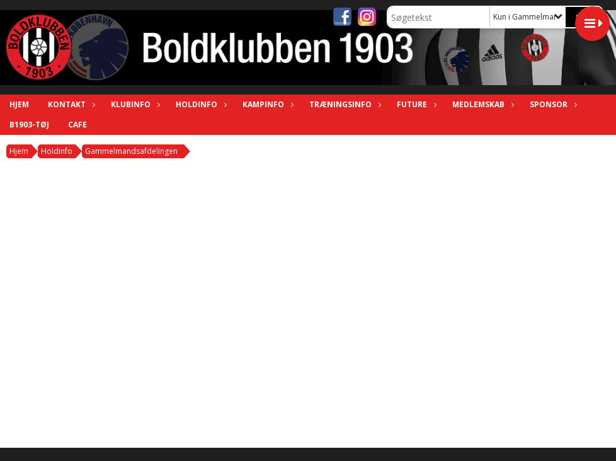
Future (415, 104)
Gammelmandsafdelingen (131, 151)
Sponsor (552, 104)
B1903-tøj (29, 124)
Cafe (77, 124)
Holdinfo (200, 104)
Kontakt (70, 104)
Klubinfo (134, 104)
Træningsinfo (343, 104)
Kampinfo (266, 104)
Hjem (19, 104)
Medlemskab (481, 104)
